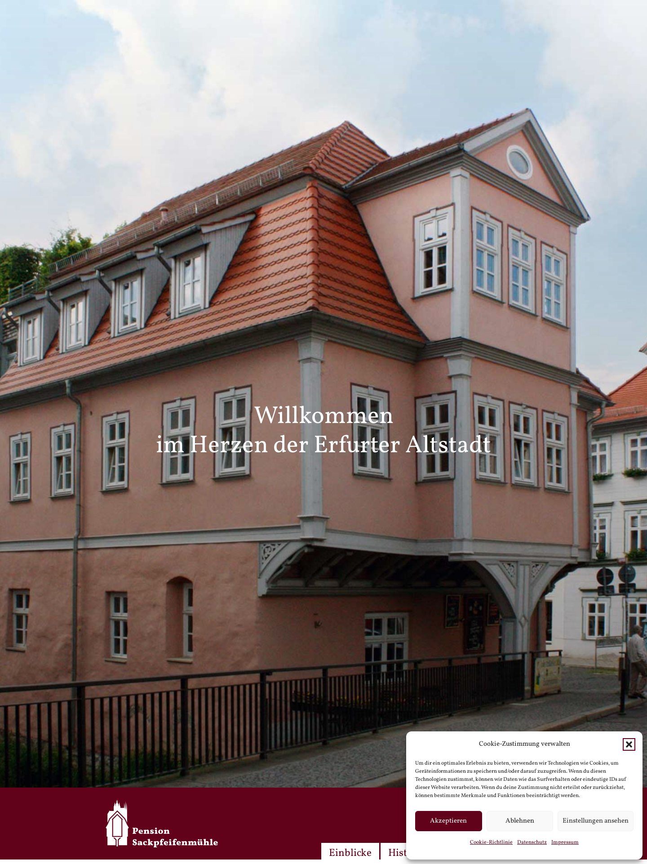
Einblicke (350, 853)
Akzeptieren (448, 821)
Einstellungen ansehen (596, 821)
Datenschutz (532, 842)
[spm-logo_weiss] (162, 823)
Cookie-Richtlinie (491, 842)
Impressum (565, 842)
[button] (629, 744)
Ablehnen (519, 821)
